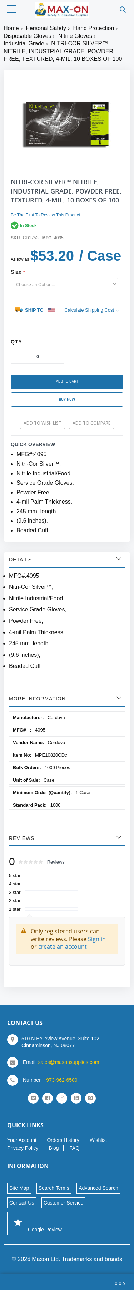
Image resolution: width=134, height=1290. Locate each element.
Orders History (63, 1140)
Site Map (19, 1188)
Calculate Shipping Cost (89, 310)
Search (122, 10)
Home (11, 28)
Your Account (21, 1140)
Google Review (35, 1223)
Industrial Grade (24, 43)
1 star (15, 909)
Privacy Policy (22, 1148)
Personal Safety (46, 28)
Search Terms (54, 1188)
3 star (15, 892)
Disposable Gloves (27, 36)
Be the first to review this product (45, 215)
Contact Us (21, 1203)
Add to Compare (91, 423)
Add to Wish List (42, 423)
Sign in (97, 939)
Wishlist (98, 1140)
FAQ (74, 1148)
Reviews (22, 838)
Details (20, 559)
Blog (54, 1148)
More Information (37, 699)
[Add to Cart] (67, 382)
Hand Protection (93, 28)
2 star (15, 900)
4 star (15, 883)
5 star (15, 875)
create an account (62, 947)
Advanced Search (98, 1188)
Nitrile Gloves (75, 36)
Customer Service (63, 1203)
